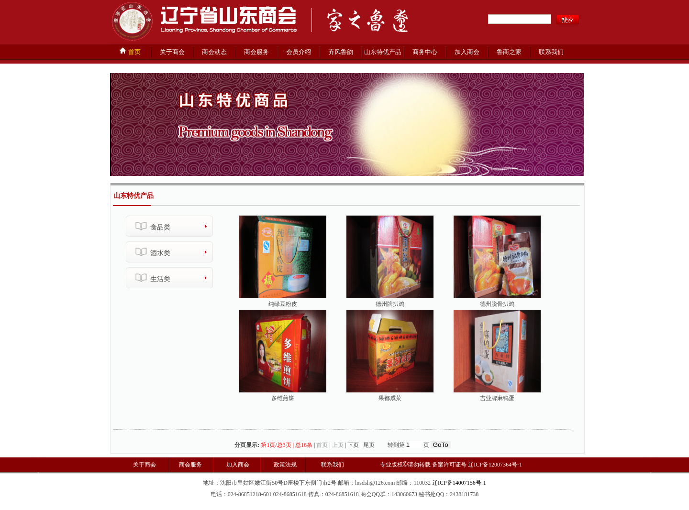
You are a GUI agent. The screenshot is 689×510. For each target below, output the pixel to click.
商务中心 (424, 51)
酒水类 (160, 253)
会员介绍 (298, 51)
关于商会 (172, 51)
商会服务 (256, 51)
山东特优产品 (382, 51)
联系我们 (551, 51)
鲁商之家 (509, 51)
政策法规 (284, 464)
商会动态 (214, 51)
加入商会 (467, 51)
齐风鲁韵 (340, 51)
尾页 (369, 445)
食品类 (160, 227)
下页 (353, 445)
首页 (129, 51)
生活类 (160, 278)
